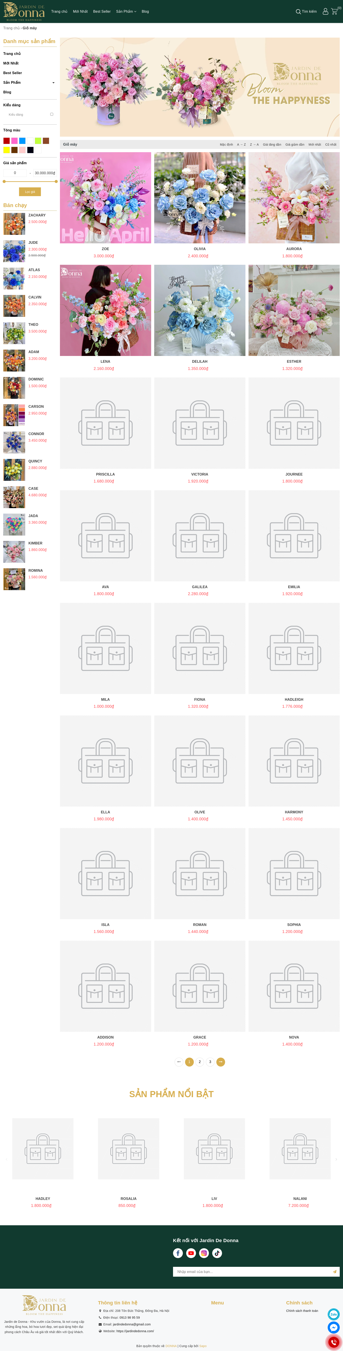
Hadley (43, 1199)
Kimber (35, 543)
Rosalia (128, 1199)
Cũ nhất (330, 144)
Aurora (294, 249)
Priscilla (105, 474)
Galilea (200, 587)
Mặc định (226, 144)
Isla (106, 925)
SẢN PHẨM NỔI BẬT (171, 1094)
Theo (33, 324)
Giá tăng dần (272, 144)
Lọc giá (30, 191)
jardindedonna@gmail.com (132, 1324)
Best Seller (102, 11)
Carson (36, 406)
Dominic (36, 379)
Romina (35, 570)
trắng (38, 150)
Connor (36, 434)
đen (30, 150)
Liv (214, 1199)
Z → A (254, 144)
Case (33, 488)
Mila (105, 699)
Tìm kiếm (306, 11)
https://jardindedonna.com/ (135, 1331)
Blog (145, 11)
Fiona (199, 699)
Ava (105, 587)
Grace (199, 1037)
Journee (294, 474)
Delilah (199, 361)
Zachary (37, 215)
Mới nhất (315, 144)
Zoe (105, 249)
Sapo (203, 1346)
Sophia (294, 925)
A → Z (241, 144)
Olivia (200, 249)
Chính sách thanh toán (302, 1311)
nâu (6, 150)
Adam (33, 352)
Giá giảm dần (294, 144)
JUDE (33, 242)
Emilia (294, 587)
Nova (294, 1037)
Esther (294, 361)
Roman (199, 925)
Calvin (34, 297)
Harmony (294, 812)
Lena (105, 361)
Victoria (199, 474)
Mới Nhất (80, 11)
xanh (22, 141)
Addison (105, 1037)
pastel (22, 150)
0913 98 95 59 (129, 1317)
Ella (105, 812)
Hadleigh (294, 699)
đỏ (6, 141)
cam (30, 141)
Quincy (35, 461)
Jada (33, 516)
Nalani (300, 1199)
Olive (199, 812)
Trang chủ (59, 11)
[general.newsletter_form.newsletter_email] (256, 1272)
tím (38, 141)
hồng (14, 141)
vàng (14, 150)
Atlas (34, 270)
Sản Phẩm (126, 11)
